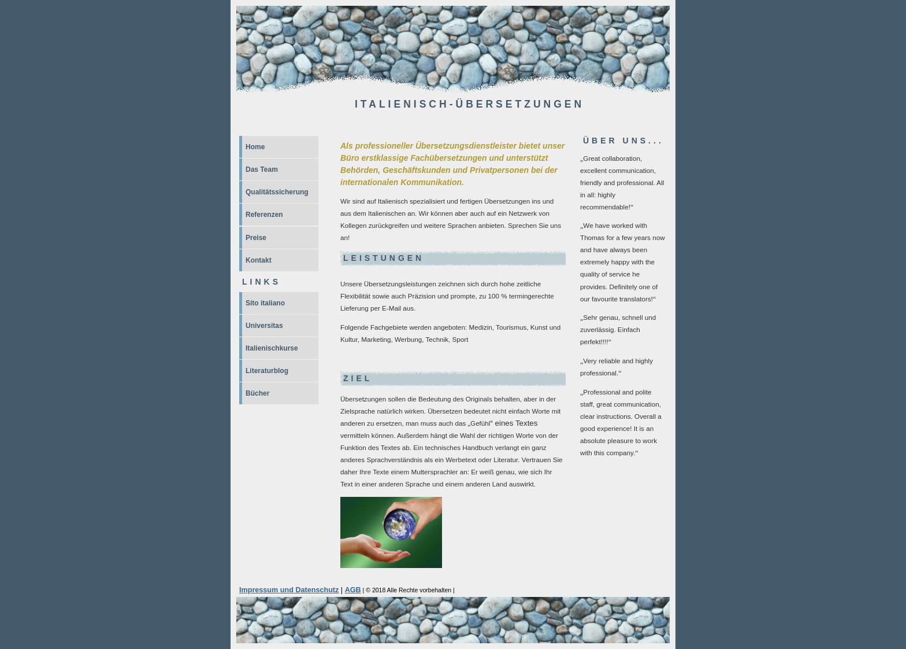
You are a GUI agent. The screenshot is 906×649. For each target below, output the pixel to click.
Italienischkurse (272, 348)
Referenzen (264, 215)
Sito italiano (265, 303)
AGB (353, 590)
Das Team (262, 169)
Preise (256, 238)
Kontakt (259, 260)
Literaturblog (267, 371)
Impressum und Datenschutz (289, 590)
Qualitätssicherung (277, 192)
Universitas (264, 326)
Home (255, 147)
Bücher (257, 393)
